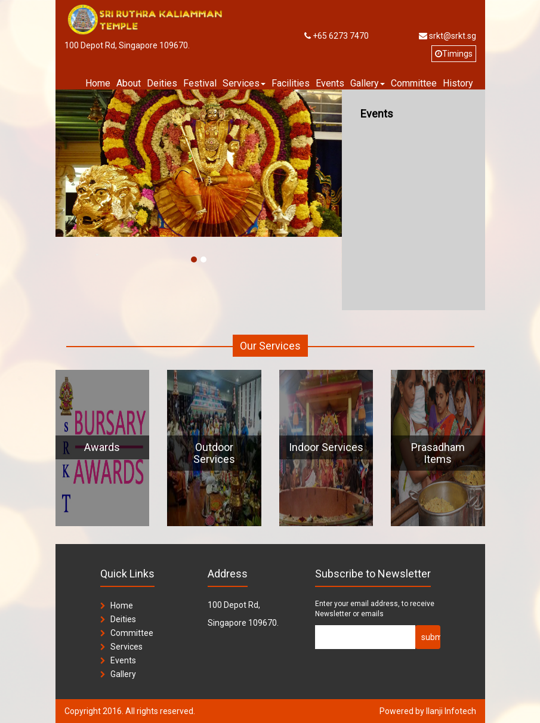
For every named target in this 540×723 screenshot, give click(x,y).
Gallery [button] (367, 83)
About (128, 83)
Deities (162, 83)
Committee (414, 83)
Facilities (290, 83)
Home (97, 83)
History (458, 83)
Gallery (123, 674)
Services (126, 646)
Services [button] (244, 83)
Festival (200, 83)
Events (330, 83)
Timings (454, 53)
